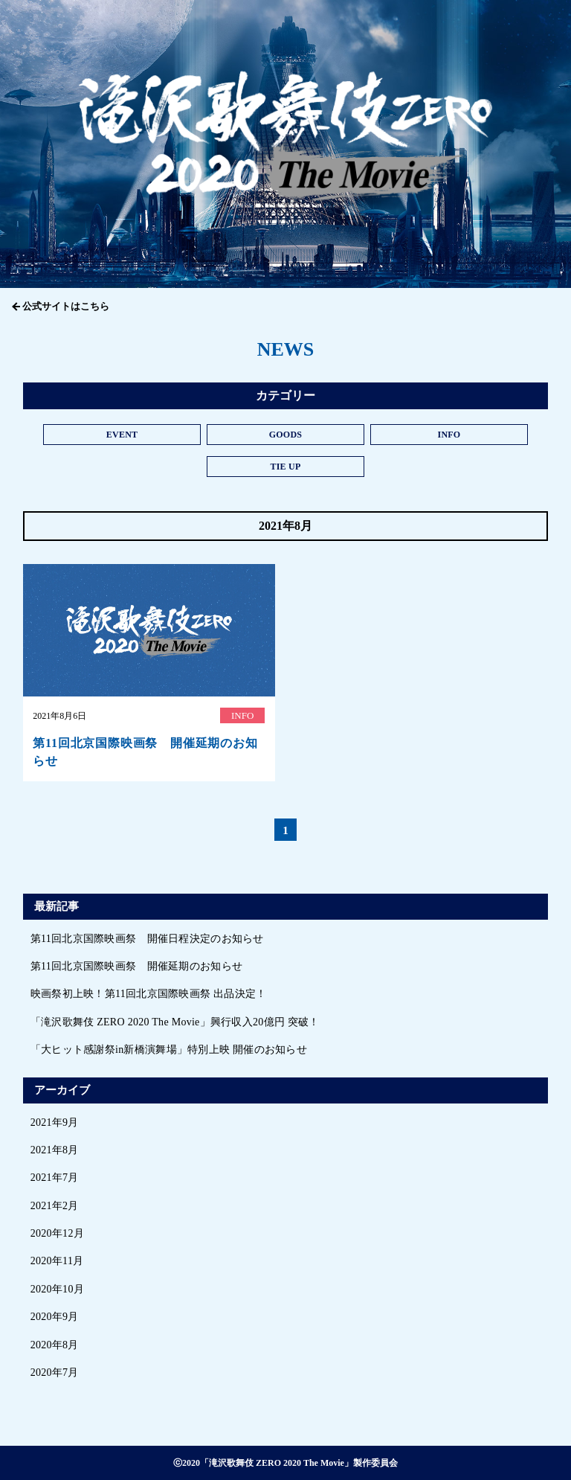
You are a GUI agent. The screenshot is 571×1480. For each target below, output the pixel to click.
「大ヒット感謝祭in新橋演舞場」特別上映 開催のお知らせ (168, 1049)
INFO (448, 434)
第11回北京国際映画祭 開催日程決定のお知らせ (147, 938)
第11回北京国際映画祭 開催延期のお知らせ (136, 966)
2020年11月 (57, 1260)
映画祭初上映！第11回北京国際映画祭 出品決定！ (148, 993)
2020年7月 (54, 1372)
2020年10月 (57, 1289)
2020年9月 (54, 1316)
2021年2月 (54, 1205)
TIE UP (285, 466)
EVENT (122, 434)
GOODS (286, 434)
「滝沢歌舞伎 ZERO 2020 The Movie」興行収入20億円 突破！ (175, 1022)
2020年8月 (54, 1345)
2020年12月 (57, 1233)
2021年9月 (54, 1122)
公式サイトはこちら (65, 306)
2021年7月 (54, 1177)
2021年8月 (54, 1150)
